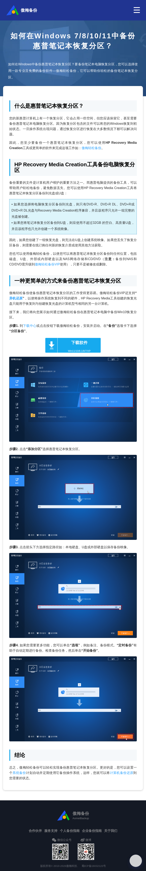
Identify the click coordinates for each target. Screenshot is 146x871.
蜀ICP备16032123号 (94, 866)
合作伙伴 (35, 830)
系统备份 (19, 773)
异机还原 (16, 298)
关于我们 (110, 830)
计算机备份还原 (121, 773)
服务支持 (50, 830)
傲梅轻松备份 (91, 148)
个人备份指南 (70, 830)
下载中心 (29, 325)
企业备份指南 (92, 830)
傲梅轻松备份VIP (47, 264)
